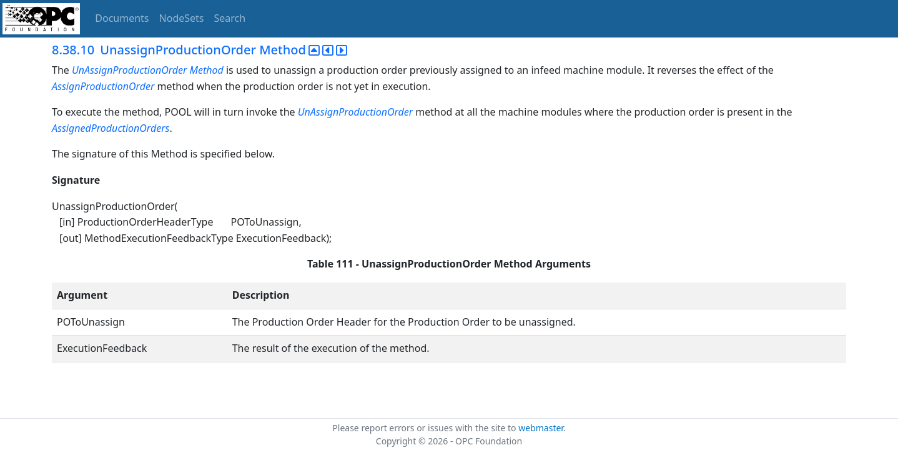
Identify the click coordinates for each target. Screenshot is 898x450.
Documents (122, 18)
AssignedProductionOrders (110, 128)
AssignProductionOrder (103, 86)
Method (207, 70)
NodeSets (181, 18)
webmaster (540, 428)
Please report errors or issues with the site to (425, 428)
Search (230, 18)
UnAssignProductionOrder (129, 70)
